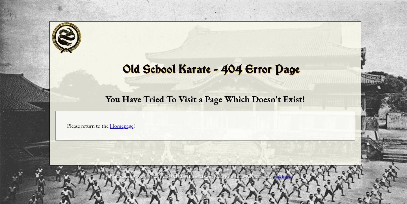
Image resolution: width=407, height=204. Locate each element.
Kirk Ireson (282, 176)
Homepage (121, 125)
